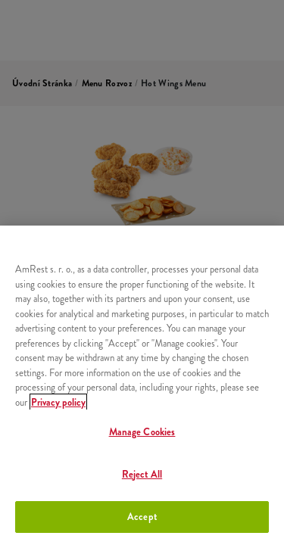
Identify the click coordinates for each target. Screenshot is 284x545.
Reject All (142, 474)
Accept (142, 516)
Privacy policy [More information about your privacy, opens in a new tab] (58, 402)
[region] (142, 385)
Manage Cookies (142, 432)
